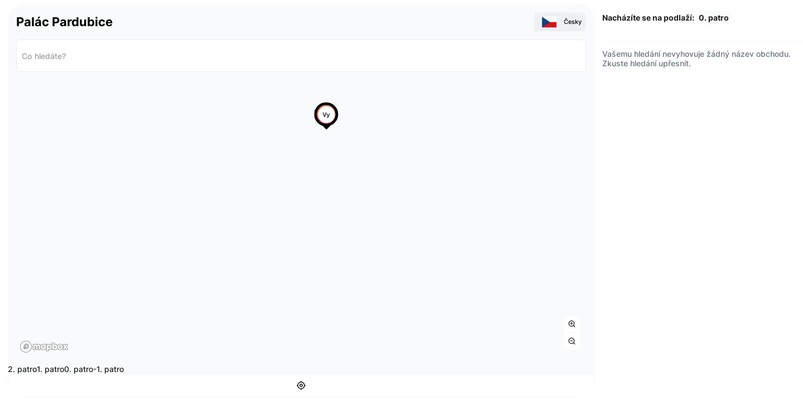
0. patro (78, 368)
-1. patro (108, 368)
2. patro (22, 368)
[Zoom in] (572, 323)
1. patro (50, 368)
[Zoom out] (572, 340)
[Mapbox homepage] (44, 346)
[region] (301, 218)
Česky (562, 21)
